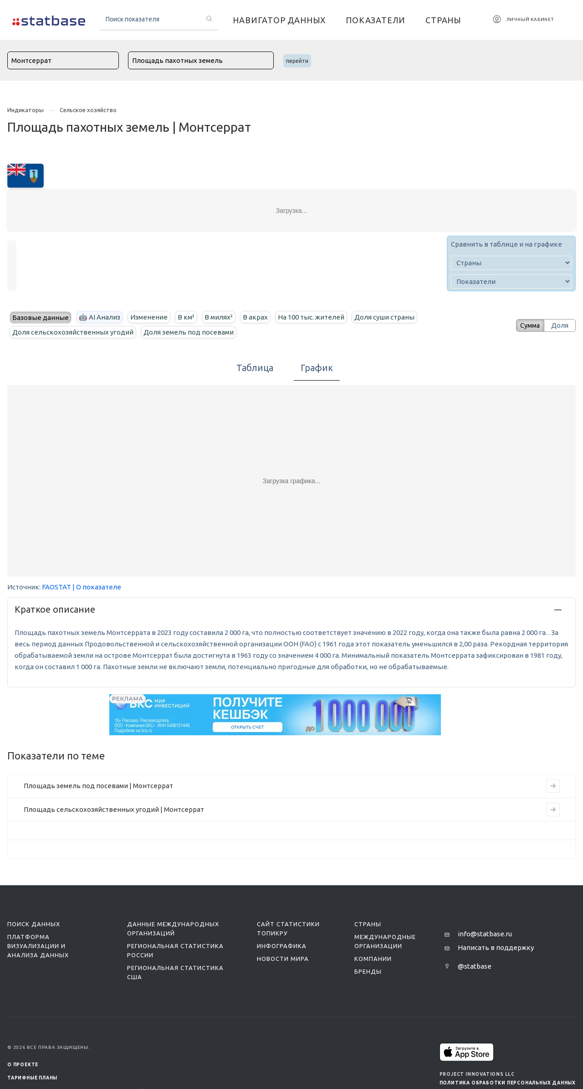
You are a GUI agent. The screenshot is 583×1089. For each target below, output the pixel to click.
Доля (559, 325)
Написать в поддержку (496, 947)
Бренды (368, 971)
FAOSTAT (56, 587)
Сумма (527, 325)
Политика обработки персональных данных (508, 1082)
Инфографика (282, 946)
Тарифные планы (32, 1077)
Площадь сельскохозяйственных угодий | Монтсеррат (114, 809)
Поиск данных (33, 924)
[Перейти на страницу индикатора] (553, 786)
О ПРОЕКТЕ (22, 1064)
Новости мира (283, 958)
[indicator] (511, 281)
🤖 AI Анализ (99, 317)
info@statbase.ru (485, 934)
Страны (367, 924)
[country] (511, 263)
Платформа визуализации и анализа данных (38, 946)
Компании (373, 958)
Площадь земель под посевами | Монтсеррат (98, 786)
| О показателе (96, 587)
